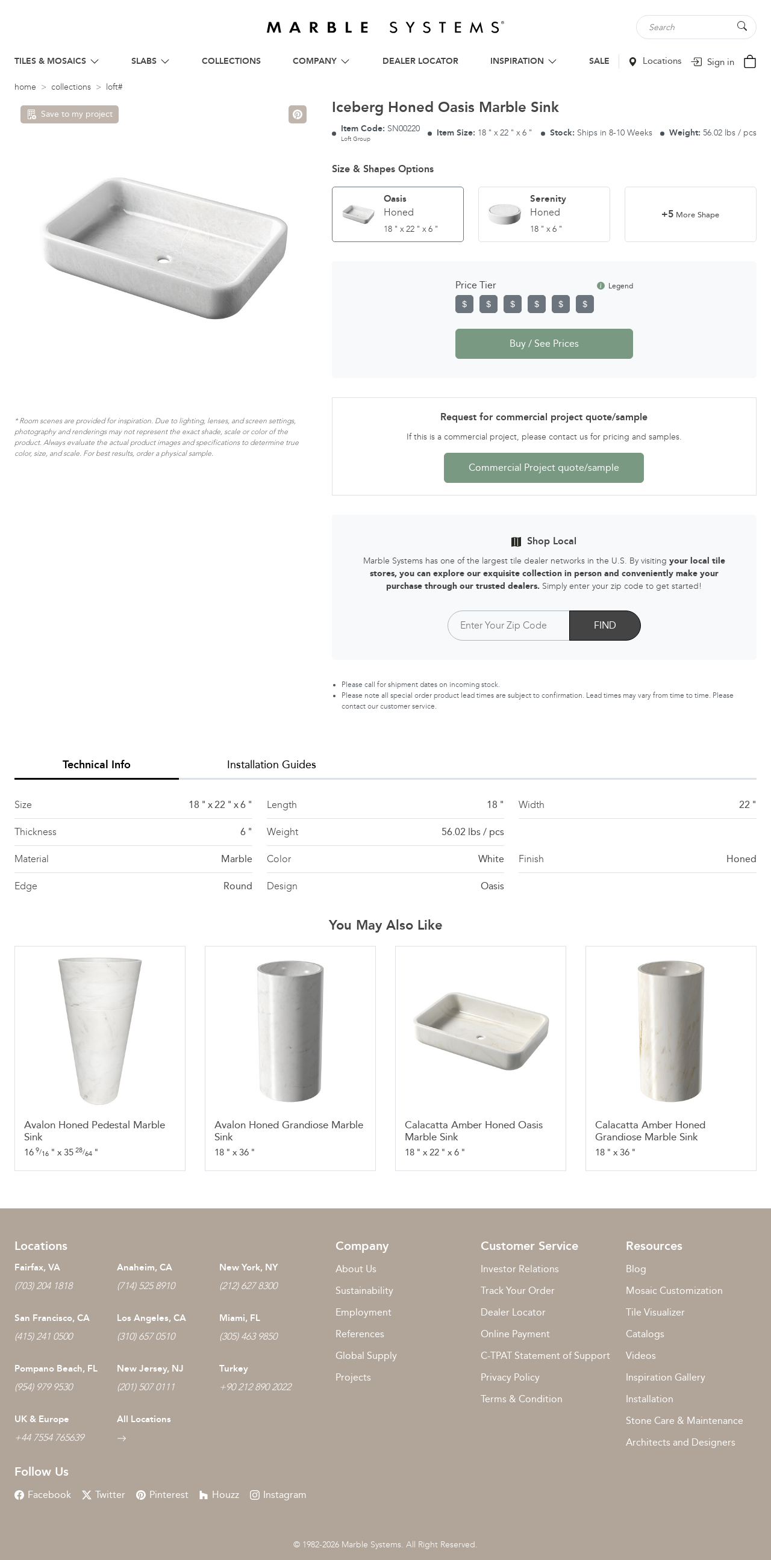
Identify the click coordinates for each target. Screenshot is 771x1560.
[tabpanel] (385, 845)
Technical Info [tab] (97, 764)
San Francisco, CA (52, 1318)
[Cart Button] (750, 60)
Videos (641, 1355)
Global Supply (366, 1355)
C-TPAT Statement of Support (545, 1355)
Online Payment (515, 1334)
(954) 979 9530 (43, 1387)
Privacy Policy (510, 1377)
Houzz (219, 1494)
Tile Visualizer (655, 1312)
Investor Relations (520, 1269)
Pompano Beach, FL (56, 1368)
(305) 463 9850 (248, 1336)
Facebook (42, 1494)
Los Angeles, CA (151, 1318)
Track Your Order (518, 1290)
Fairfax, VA (37, 1267)
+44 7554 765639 (49, 1437)
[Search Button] (742, 26)
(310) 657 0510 (146, 1336)
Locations (654, 60)
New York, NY (248, 1267)
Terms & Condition (522, 1399)
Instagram (278, 1494)
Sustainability (364, 1290)
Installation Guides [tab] (271, 764)
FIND (605, 625)
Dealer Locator (513, 1312)
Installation (649, 1399)
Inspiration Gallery (665, 1377)
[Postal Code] (509, 626)
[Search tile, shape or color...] (696, 27)
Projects (353, 1377)
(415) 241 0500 (43, 1336)
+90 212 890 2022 (255, 1387)
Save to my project (70, 114)
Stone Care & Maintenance (684, 1420)
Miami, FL (239, 1318)
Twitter (103, 1494)
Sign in (712, 62)
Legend (615, 286)
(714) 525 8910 (146, 1285)
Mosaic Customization (674, 1290)
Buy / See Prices (544, 343)
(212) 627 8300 (248, 1285)
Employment (364, 1312)
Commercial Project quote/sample (544, 467)
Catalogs (645, 1334)
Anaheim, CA (144, 1267)
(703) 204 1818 (43, 1285)
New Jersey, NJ (150, 1368)
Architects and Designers (680, 1442)
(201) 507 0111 (146, 1387)
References (360, 1334)
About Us (356, 1269)
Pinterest (162, 1494)
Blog (636, 1269)
